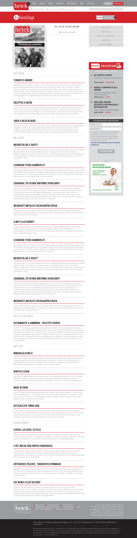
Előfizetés (90, 3)
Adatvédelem (67, 505)
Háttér (108, 97)
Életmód (108, 112)
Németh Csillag (98, 97)
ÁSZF (79, 507)
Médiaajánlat (52, 505)
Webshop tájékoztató (64, 509)
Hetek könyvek (71, 3)
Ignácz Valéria (98, 112)
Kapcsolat (39, 505)
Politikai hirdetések (43, 509)
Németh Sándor (99, 82)
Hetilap (42, 3)
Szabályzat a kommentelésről (47, 507)
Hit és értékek (110, 82)
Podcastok (59, 3)
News (81, 3)
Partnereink (68, 507)
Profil (108, 4)
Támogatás (118, 4)
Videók (50, 3)
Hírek (34, 3)
